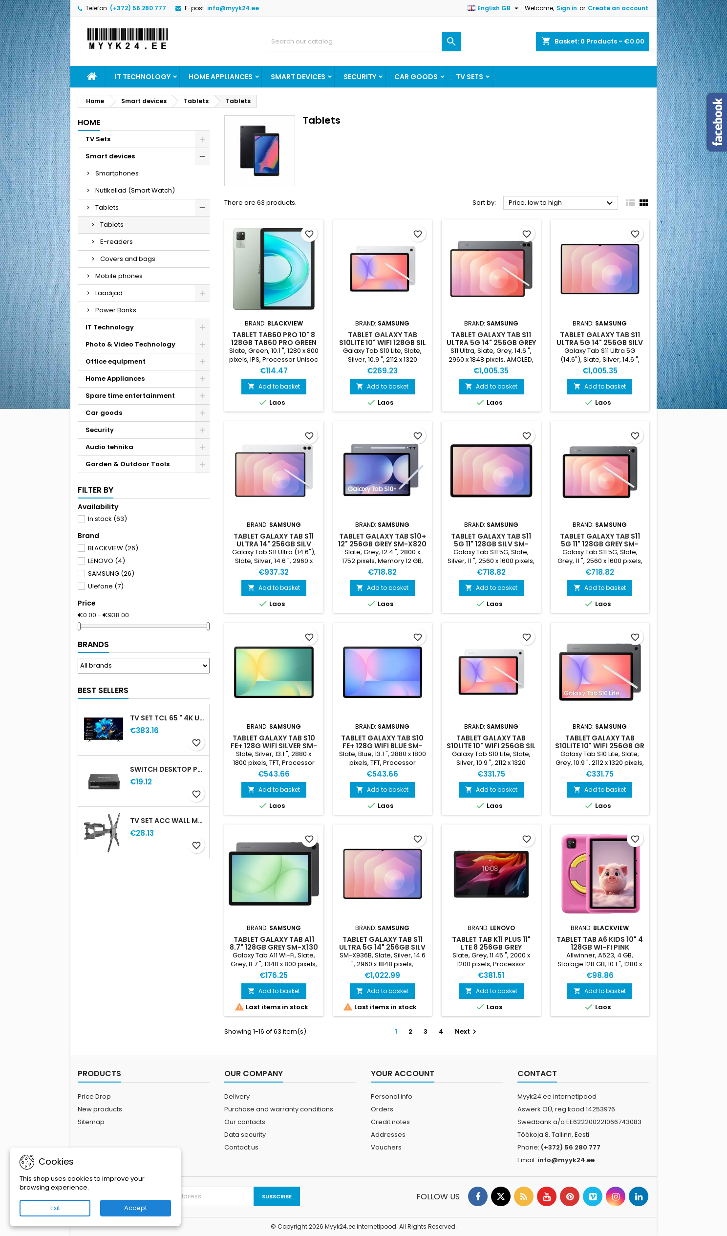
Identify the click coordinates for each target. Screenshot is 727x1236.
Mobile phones (119, 276)
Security (359, 77)
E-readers (116, 241)
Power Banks (115, 310)
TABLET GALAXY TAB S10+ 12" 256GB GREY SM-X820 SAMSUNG (382, 544)
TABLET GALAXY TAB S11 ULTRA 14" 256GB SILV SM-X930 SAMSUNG (274, 544)
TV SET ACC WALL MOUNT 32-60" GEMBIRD (167, 820)
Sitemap (91, 1122)
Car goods (416, 77)
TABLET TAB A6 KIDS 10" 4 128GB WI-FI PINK (599, 943)
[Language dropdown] (494, 8)
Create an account (618, 8)
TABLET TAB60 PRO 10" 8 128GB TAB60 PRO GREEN (274, 338)
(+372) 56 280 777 (138, 8)
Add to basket (274, 386)
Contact (537, 1073)
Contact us (241, 1147)
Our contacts (244, 1122)
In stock (107, 518)
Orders (382, 1109)
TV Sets (469, 77)
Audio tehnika (109, 447)
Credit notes (390, 1122)
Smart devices (298, 77)
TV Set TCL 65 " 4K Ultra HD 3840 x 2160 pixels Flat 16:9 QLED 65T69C (167, 718)
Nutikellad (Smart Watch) (135, 190)
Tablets (107, 207)
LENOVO (106, 560)
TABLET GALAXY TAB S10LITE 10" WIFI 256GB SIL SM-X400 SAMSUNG (491, 746)
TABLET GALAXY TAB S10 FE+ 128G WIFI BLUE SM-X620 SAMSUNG (382, 746)
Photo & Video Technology (130, 344)
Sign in (566, 8)
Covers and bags (127, 258)
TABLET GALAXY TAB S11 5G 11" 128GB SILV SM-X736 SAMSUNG (491, 544)
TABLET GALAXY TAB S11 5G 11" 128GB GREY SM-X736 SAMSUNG (600, 544)
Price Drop (94, 1096)
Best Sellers (103, 690)
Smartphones (117, 173)
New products (100, 1109)
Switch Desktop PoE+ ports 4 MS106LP (167, 769)
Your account (402, 1073)
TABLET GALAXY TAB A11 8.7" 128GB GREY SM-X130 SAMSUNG (274, 947)
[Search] (363, 41)
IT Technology (143, 77)
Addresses (388, 1134)
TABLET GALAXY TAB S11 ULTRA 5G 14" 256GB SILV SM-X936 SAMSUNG (599, 342)
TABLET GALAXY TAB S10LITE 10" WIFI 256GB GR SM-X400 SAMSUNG (599, 746)
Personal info (391, 1096)
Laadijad (109, 293)
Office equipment (116, 361)
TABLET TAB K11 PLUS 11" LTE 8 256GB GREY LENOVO (491, 947)
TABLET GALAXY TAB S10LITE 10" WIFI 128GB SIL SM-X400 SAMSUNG (382, 342)
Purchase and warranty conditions (278, 1109)
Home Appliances (221, 77)
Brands (93, 644)
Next (467, 1031)
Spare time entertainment (130, 395)
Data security (245, 1134)
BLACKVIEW (113, 548)
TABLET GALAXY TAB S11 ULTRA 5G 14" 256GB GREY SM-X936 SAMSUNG (491, 342)
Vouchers (386, 1147)
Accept (135, 1208)
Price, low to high (562, 203)
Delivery (237, 1096)
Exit (55, 1208)
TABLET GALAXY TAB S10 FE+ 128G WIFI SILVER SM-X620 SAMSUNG (274, 746)
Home (89, 122)
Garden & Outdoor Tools (128, 464)
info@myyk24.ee (233, 8)
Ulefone (106, 586)
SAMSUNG (111, 573)
